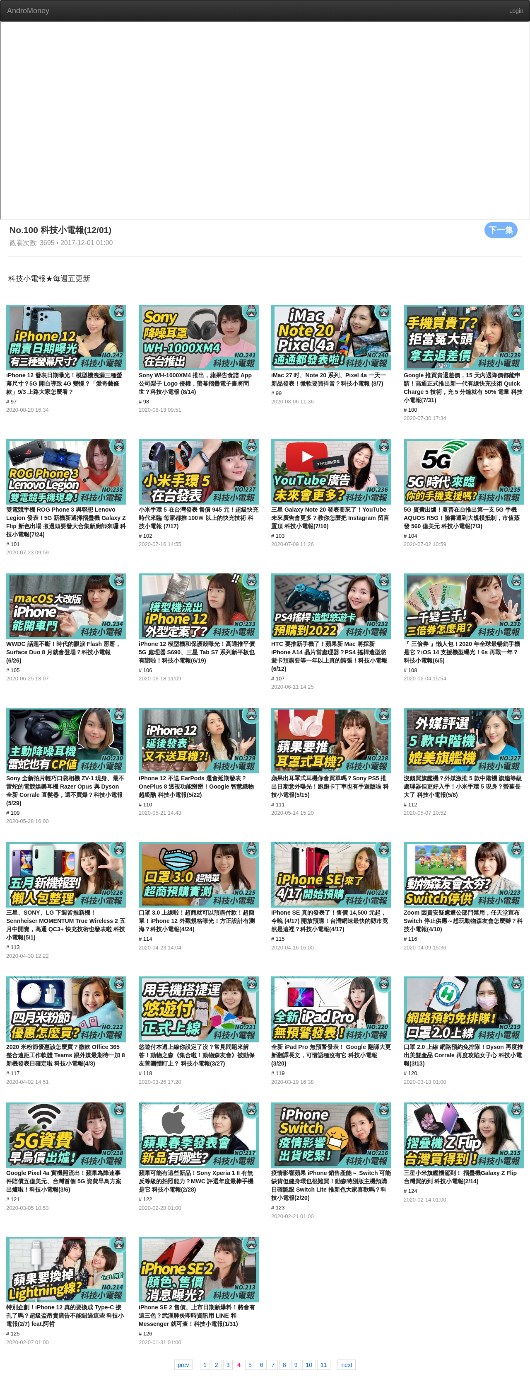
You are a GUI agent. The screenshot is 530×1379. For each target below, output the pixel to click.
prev (183, 1365)
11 (323, 1365)
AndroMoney (28, 11)
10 (309, 1365)
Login (516, 10)
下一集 (501, 229)
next (346, 1365)
